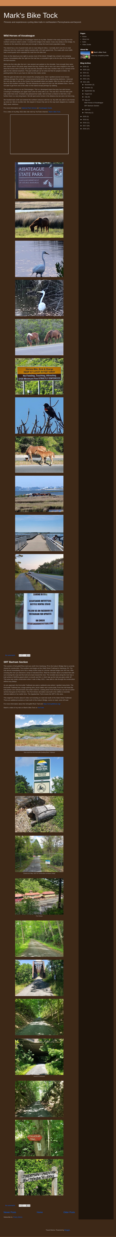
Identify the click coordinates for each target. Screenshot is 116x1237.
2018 (85, 123)
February (88, 113)
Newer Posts (10, 1212)
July (86, 97)
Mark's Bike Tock (31, 15)
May (86, 100)
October (88, 88)
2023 (85, 76)
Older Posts (69, 1212)
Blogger (67, 1230)
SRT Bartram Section (16, 662)
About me (85, 39)
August (87, 94)
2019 (85, 119)
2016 (85, 129)
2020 (85, 116)
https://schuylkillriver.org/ (51, 704)
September (89, 91)
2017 (85, 126)
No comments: (10, 655)
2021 (85, 82)
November (88, 85)
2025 (85, 69)
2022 (85, 79)
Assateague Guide (45, 108)
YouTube (41, 708)
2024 (85, 73)
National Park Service (29, 108)
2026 (85, 66)
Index (84, 42)
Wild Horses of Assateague (19, 35)
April (86, 109)
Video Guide (86, 44)
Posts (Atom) (17, 1217)
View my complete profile (100, 55)
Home (40, 1212)
